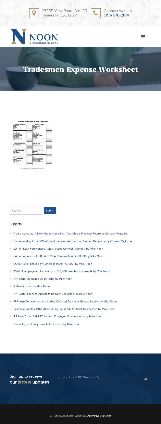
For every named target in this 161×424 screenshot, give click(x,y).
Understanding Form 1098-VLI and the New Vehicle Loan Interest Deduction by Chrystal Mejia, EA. (72, 241)
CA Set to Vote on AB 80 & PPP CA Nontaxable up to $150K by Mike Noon (58, 256)
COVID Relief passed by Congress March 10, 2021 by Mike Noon (52, 264)
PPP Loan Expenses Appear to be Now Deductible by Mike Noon (52, 294)
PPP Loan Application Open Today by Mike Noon (42, 278)
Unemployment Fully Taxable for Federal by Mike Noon (46, 324)
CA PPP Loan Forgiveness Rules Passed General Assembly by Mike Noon (58, 248)
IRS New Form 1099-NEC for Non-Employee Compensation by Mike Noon (57, 316)
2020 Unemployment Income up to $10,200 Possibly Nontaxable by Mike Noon (61, 271)
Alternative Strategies (99, 416)
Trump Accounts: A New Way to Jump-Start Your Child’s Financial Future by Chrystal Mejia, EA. (70, 233)
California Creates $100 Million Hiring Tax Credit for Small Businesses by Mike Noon (64, 309)
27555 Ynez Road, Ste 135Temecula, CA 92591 (64, 13)
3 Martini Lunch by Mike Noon (31, 286)
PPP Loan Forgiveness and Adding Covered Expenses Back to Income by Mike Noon (65, 301)
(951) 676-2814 (116, 15)
